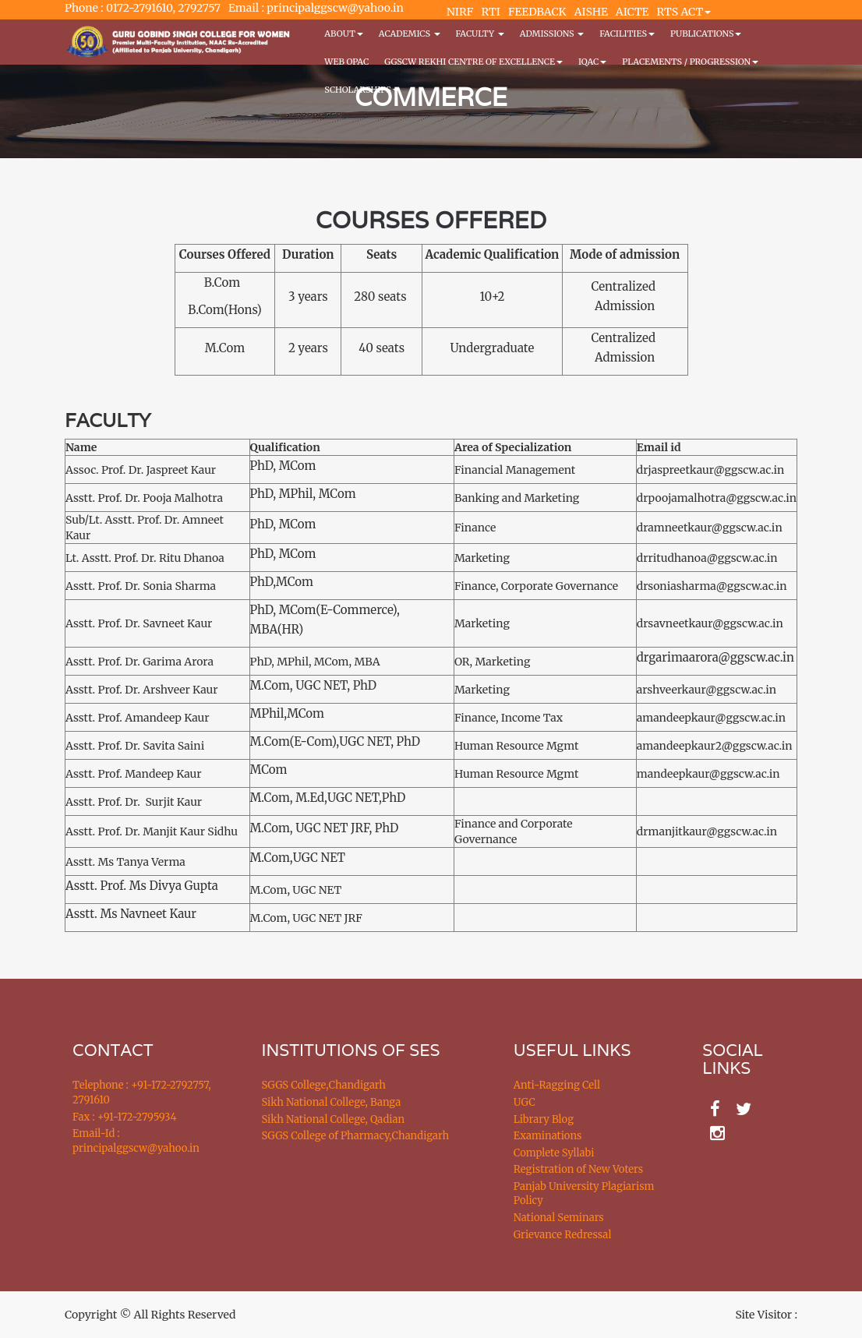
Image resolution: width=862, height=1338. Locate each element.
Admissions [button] (552, 33)
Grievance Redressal (563, 1234)
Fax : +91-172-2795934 (124, 1117)
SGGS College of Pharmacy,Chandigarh (356, 1135)
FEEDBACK (537, 12)
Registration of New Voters (578, 1169)
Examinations (548, 1135)
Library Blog (544, 1119)
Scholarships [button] (361, 89)
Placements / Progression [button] (690, 61)
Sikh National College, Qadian (333, 1119)
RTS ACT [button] (684, 12)
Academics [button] (409, 33)
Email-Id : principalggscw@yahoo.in (136, 1141)
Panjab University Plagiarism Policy (584, 1194)
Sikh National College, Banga (331, 1102)
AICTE (632, 12)
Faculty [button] (480, 33)
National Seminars (559, 1217)
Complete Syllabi (554, 1153)
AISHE (591, 12)
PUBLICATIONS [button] (705, 33)
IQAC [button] (592, 61)
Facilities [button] (627, 33)
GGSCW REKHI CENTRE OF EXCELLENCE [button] (473, 61)
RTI (490, 12)
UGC (524, 1102)
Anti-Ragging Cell (557, 1085)
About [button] (343, 33)
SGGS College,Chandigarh (324, 1085)
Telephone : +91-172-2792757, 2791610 (141, 1093)
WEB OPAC (346, 61)
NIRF (460, 12)
